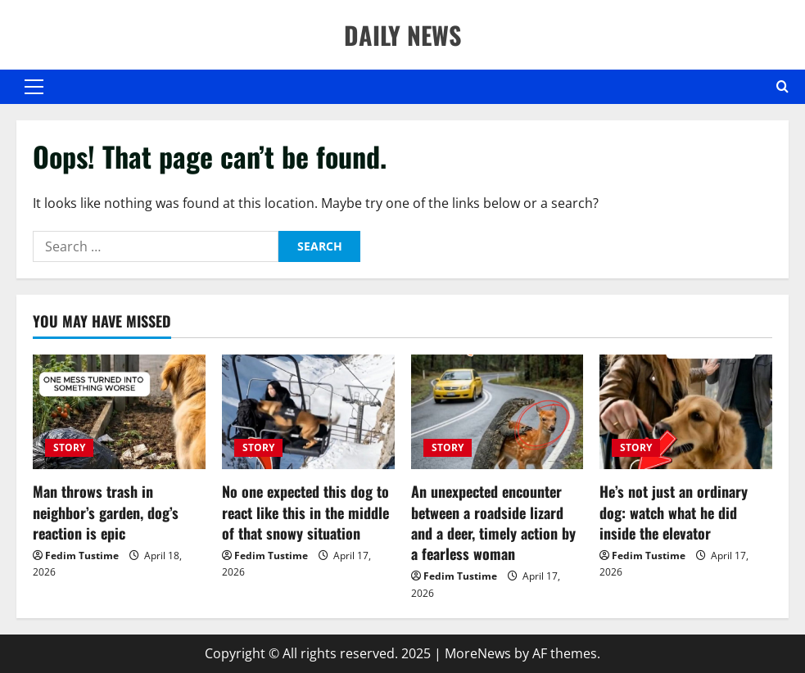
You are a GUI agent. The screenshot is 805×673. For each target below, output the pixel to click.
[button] (34, 87)
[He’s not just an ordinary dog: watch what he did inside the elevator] (685, 412)
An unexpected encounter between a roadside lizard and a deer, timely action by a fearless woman (493, 522)
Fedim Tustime (82, 555)
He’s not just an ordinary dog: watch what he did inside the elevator (673, 512)
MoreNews (478, 653)
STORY (69, 447)
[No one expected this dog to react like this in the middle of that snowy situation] (308, 412)
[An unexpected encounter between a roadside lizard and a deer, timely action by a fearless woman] (497, 412)
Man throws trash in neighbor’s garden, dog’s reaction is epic (106, 512)
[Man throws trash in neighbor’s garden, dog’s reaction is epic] (119, 412)
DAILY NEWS (402, 34)
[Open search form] (782, 86)
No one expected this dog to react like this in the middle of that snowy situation (305, 512)
